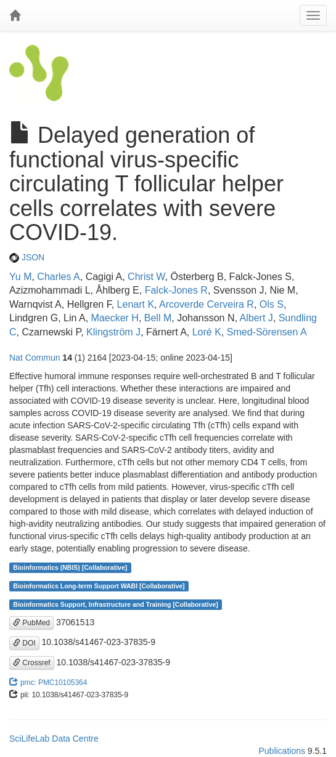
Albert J (256, 318)
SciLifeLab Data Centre (54, 738)
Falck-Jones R (176, 290)
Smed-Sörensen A (267, 332)
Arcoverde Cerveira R (206, 304)
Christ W (146, 276)
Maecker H (115, 318)
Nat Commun (34, 357)
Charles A (58, 276)
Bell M (157, 318)
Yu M (20, 276)
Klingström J (113, 332)
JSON (26, 257)
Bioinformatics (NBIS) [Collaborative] (70, 567)
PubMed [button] (31, 623)
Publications (281, 751)
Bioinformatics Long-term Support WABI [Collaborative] (98, 586)
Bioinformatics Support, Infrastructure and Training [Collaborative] (115, 604)
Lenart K (135, 304)
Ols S (272, 304)
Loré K (206, 332)
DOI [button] (24, 643)
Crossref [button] (32, 663)
